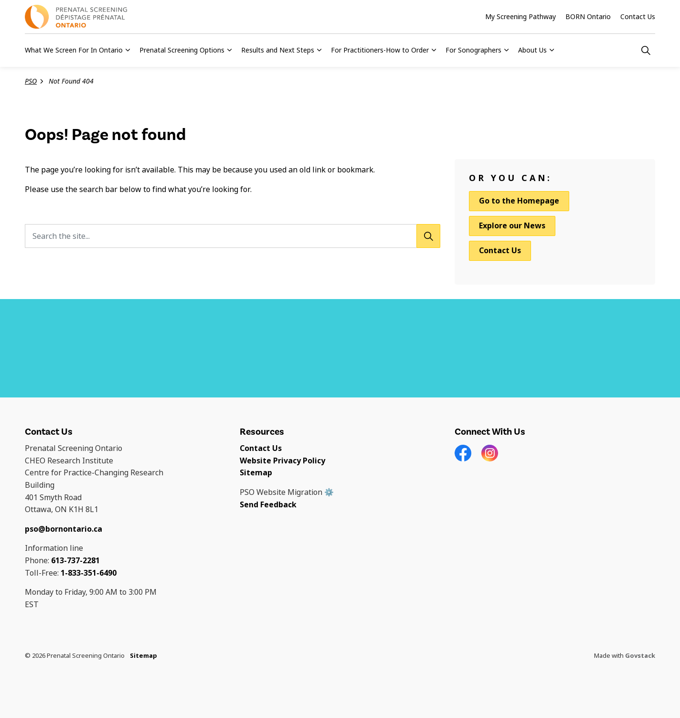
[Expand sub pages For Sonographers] (506, 50)
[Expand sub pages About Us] (551, 50)
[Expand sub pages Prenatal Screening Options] (229, 50)
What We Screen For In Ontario (74, 50)
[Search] (428, 236)
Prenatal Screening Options (181, 50)
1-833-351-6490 (89, 573)
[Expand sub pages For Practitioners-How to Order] (433, 50)
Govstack (640, 655)
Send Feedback (268, 504)
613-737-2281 (75, 560)
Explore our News (512, 225)
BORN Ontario (588, 16)
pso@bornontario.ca (63, 529)
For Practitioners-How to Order (380, 50)
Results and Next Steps (277, 50)
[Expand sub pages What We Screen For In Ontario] (127, 50)
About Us (532, 50)
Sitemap (256, 472)
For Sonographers (473, 50)
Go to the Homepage (519, 201)
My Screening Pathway (520, 16)
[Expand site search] (645, 50)
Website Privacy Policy (282, 460)
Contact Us (637, 16)
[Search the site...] (232, 236)
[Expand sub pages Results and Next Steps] (319, 50)
